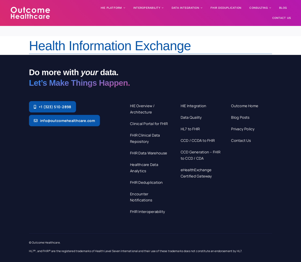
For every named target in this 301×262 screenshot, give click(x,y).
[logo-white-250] (30, 8)
